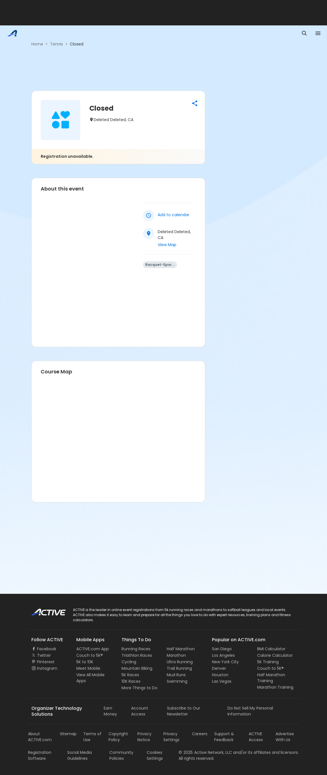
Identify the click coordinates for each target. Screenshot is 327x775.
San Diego (222, 649)
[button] (194, 103)
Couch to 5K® (89, 655)
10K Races (131, 681)
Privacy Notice (144, 737)
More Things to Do (139, 688)
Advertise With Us (285, 737)
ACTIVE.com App (92, 649)
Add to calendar (173, 215)
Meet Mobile (88, 668)
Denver (219, 668)
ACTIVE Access (256, 737)
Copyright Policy (118, 737)
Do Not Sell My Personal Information (250, 711)
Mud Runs (176, 675)
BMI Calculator (271, 649)
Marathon (176, 655)
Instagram (47, 668)
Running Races (136, 649)
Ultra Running (180, 662)
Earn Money (110, 711)
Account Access (139, 711)
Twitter (44, 655)
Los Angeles (223, 655)
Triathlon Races (137, 655)
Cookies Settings (155, 755)
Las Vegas (221, 681)
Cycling (129, 662)
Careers (199, 734)
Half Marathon (181, 649)
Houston (220, 675)
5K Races (130, 675)
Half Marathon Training (271, 678)
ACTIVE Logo (43, 610)
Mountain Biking (137, 668)
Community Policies (121, 755)
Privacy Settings (171, 737)
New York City (225, 662)
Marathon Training (275, 687)
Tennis (56, 44)
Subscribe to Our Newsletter (183, 711)
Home (37, 44)
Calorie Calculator (275, 655)
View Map (167, 245)
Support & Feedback (224, 737)
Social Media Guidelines (79, 755)
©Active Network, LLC (205, 752)
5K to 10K (84, 662)
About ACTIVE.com (40, 737)
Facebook (46, 649)
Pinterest (46, 662)
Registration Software (39, 755)
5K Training (268, 662)
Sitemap (68, 734)
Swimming (177, 681)
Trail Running (179, 668)
